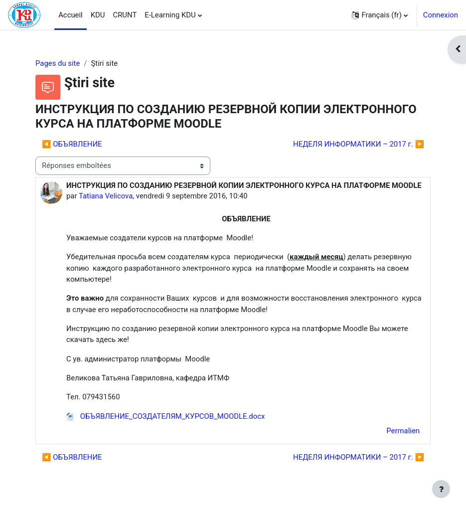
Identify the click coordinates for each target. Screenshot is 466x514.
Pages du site (57, 63)
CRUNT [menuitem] (125, 14)
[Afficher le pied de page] (441, 489)
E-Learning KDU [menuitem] (170, 14)
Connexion (440, 14)
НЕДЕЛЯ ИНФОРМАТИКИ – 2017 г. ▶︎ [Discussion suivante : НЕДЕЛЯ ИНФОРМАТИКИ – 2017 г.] (358, 144)
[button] (379, 15)
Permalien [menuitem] (403, 430)
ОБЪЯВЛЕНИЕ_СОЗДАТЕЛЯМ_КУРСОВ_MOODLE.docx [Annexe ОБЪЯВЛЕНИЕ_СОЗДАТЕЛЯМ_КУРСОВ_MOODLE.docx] (165, 416)
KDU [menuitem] (98, 14)
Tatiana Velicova (106, 195)
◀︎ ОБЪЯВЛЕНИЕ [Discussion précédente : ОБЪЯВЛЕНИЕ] (72, 144)
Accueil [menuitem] (70, 14)
